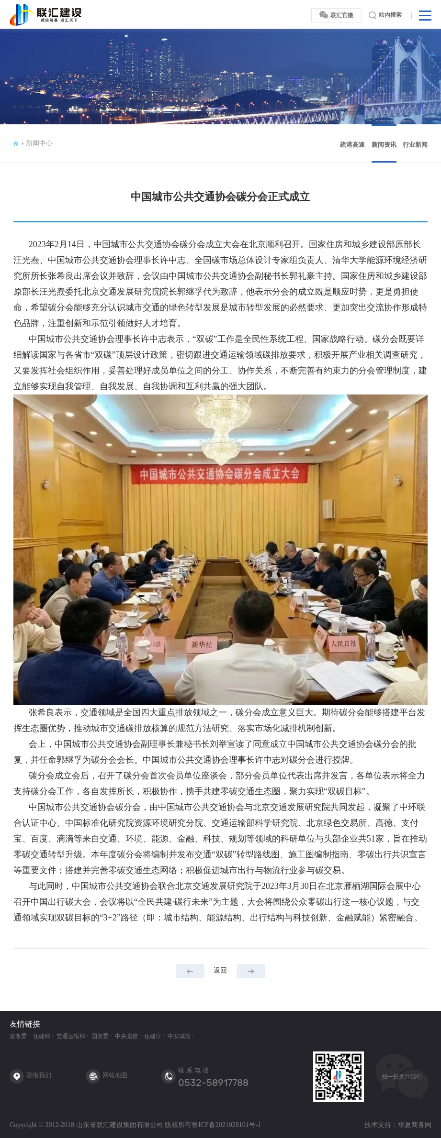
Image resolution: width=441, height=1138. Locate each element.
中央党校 (126, 1036)
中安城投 (179, 1036)
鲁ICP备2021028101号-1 (226, 1124)
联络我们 (38, 1075)
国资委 (100, 1036)
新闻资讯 (384, 144)
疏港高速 (352, 144)
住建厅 (152, 1036)
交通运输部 (71, 1036)
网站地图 (114, 1075)
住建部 (41, 1036)
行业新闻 (415, 144)
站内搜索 (385, 15)
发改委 (18, 1036)
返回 (220, 970)
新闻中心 (39, 143)
